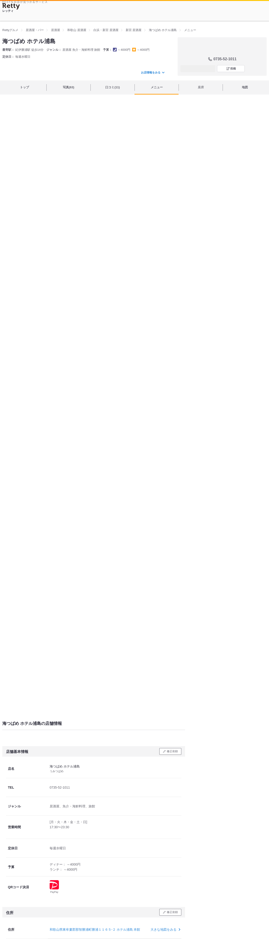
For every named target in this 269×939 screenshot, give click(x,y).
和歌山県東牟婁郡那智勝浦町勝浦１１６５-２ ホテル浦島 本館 (95, 929)
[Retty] (11, 6)
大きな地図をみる (165, 929)
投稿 (233, 68)
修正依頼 (172, 751)
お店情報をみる (152, 72)
